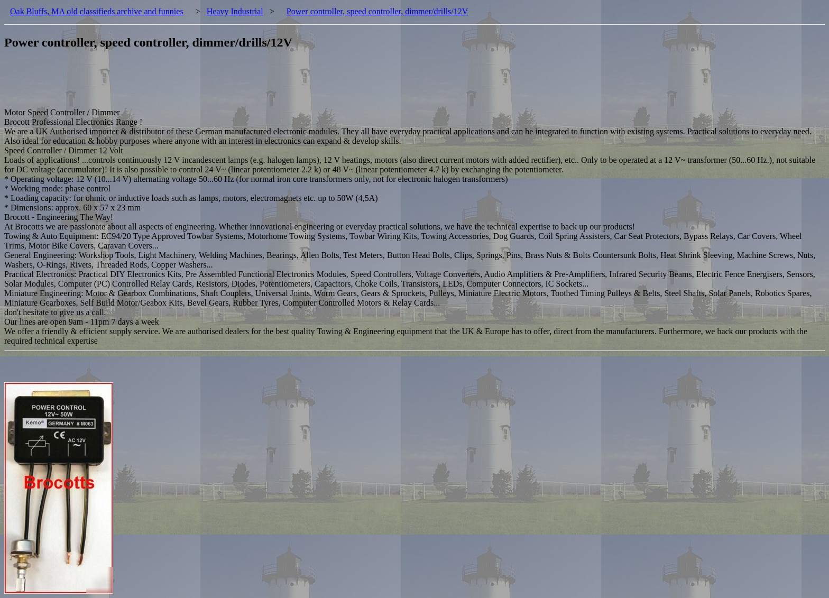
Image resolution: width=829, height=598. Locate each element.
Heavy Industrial (235, 11)
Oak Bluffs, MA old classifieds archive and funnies (96, 11)
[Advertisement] (196, 84)
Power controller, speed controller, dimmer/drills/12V (377, 11)
